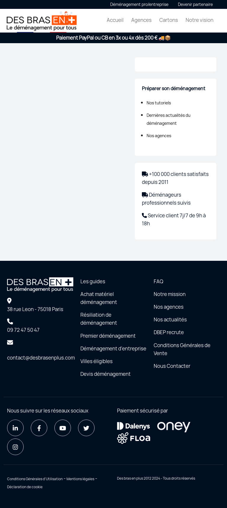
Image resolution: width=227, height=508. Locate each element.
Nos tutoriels (159, 103)
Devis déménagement (105, 374)
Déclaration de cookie (25, 486)
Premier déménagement (108, 335)
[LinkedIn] (15, 428)
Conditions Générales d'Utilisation (35, 478)
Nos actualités (170, 319)
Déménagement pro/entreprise (139, 4)
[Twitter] (86, 428)
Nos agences (159, 135)
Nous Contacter (172, 366)
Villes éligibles (96, 361)
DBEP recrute (169, 332)
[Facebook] (39, 428)
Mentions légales (80, 478)
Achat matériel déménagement (98, 298)
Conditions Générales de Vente (182, 349)
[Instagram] (15, 447)
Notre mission (170, 294)
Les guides (92, 281)
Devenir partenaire (195, 4)
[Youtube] (62, 428)
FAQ (158, 281)
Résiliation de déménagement (98, 318)
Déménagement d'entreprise (113, 348)
